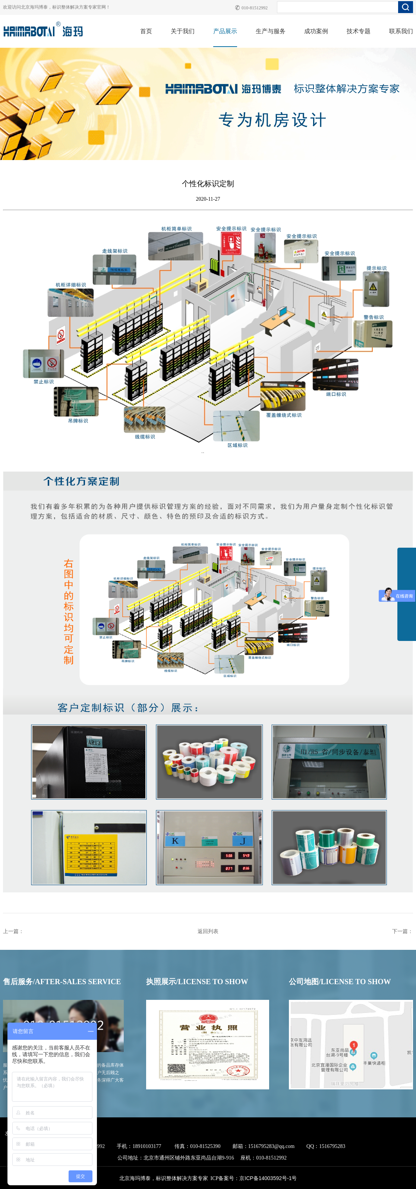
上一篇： (13, 931)
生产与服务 (271, 31)
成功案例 (316, 31)
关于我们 (183, 31)
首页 (146, 31)
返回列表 (208, 931)
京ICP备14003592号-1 (265, 1178)
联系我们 (401, 31)
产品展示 (225, 31)
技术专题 (359, 31)
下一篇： (402, 931)
